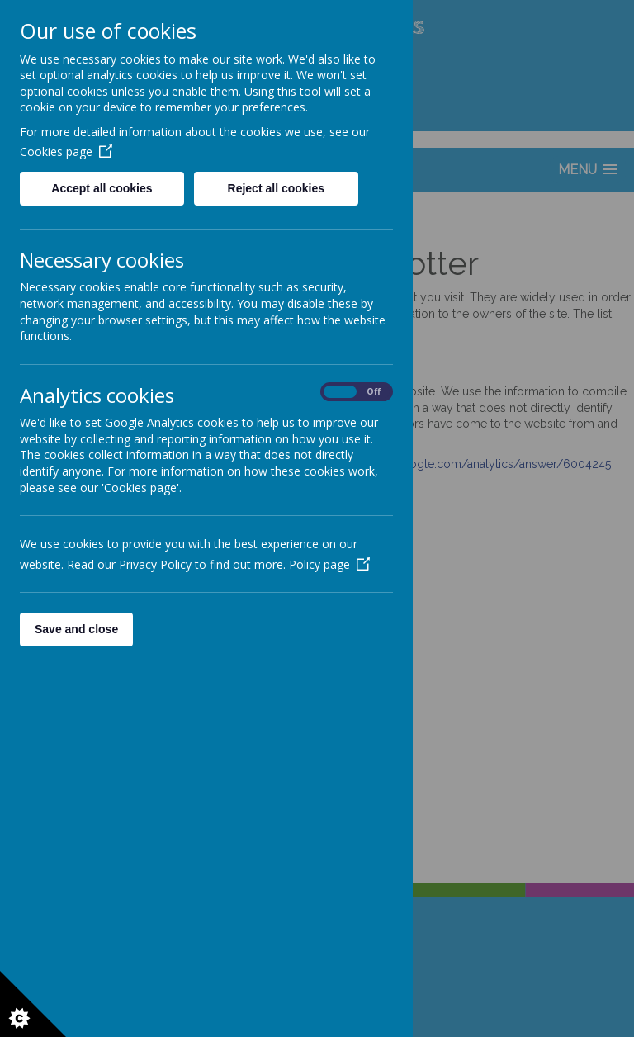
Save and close (76, 629)
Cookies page (66, 151)
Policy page (329, 564)
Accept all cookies (101, 188)
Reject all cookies (276, 188)
